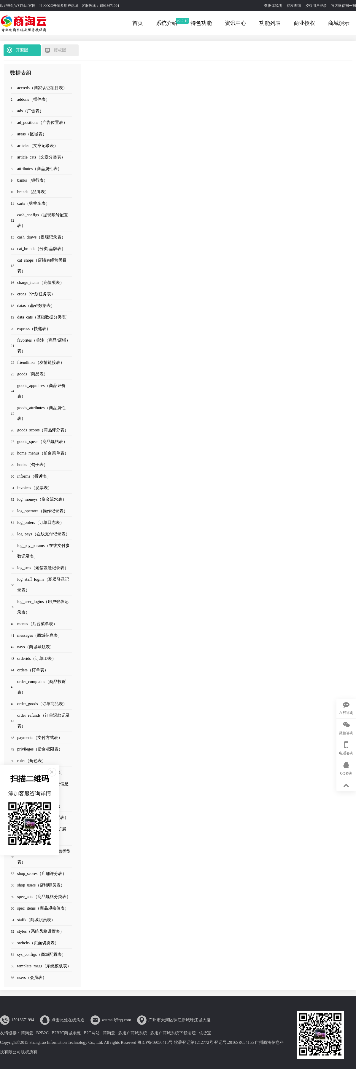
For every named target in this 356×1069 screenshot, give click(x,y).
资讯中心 (235, 23)
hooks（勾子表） (32, 465)
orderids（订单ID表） (36, 658)
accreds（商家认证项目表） (42, 88)
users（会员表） (32, 977)
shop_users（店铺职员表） (41, 885)
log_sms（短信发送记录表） (43, 568)
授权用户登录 (316, 6)
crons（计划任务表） (36, 294)
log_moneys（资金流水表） (41, 499)
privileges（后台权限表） (40, 749)
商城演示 (338, 23)
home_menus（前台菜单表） (43, 453)
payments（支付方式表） (39, 737)
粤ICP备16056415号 (155, 1042)
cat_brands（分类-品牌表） (41, 249)
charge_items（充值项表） (40, 282)
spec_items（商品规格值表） (43, 908)
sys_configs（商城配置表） (41, 954)
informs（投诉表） (34, 476)
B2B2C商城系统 (66, 1033)
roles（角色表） (31, 760)
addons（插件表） (33, 99)
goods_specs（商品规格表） (42, 441)
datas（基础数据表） (36, 305)
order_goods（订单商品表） (42, 704)
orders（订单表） (32, 670)
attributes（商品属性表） (39, 169)
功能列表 (270, 23)
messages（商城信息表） (39, 635)
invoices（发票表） (34, 488)
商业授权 (304, 23)
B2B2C (42, 1033)
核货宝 (205, 1033)
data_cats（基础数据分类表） (43, 317)
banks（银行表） (32, 180)
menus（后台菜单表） (37, 624)
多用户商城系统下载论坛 (173, 1033)
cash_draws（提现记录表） (41, 237)
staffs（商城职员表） (36, 920)
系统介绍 (166, 23)
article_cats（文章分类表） (41, 157)
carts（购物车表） (33, 203)
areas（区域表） (32, 134)
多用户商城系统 (132, 1033)
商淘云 (27, 1033)
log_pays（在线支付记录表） (43, 534)
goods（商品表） (32, 374)
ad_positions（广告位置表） (42, 122)
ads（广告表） (30, 111)
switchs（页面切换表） (38, 943)
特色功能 (201, 23)
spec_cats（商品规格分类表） (44, 896)
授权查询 (294, 6)
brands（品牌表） (33, 192)
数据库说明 (273, 6)
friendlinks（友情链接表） (40, 362)
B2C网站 (92, 1033)
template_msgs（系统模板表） (44, 966)
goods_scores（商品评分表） (43, 430)
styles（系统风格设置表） (40, 931)
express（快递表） (33, 329)
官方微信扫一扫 (343, 6)
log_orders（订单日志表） (40, 522)
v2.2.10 (182, 20)
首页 (137, 23)
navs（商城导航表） (35, 647)
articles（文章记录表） (37, 145)
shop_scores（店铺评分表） (41, 873)
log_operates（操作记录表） (42, 511)
